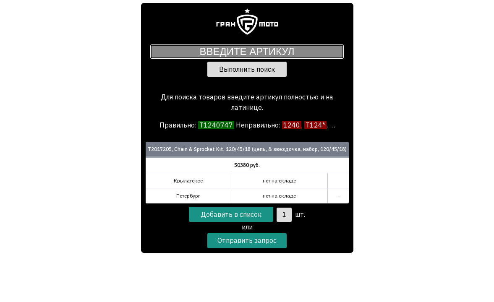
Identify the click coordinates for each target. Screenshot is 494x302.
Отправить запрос (247, 240)
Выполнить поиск (247, 69)
